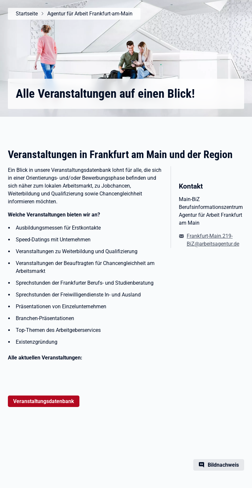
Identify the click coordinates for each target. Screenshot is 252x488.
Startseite (27, 13)
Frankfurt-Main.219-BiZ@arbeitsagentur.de (213, 240)
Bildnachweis (223, 465)
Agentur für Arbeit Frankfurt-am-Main (90, 13)
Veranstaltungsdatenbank (43, 401)
